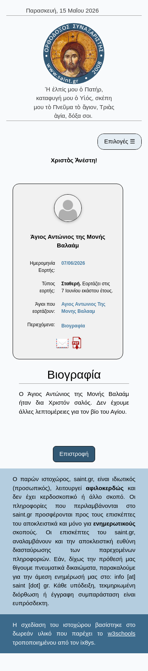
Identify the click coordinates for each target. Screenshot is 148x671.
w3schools (121, 633)
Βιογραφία (73, 326)
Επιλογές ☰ (119, 141)
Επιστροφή (74, 453)
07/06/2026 (73, 263)
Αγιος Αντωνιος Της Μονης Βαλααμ (83, 307)
